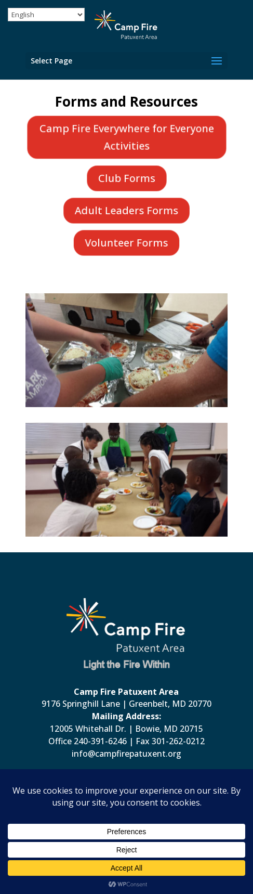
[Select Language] (46, 14)
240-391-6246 (100, 741)
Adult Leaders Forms (126, 210)
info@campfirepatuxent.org (126, 753)
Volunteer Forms (127, 242)
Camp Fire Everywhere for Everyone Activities (126, 137)
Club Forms (126, 178)
